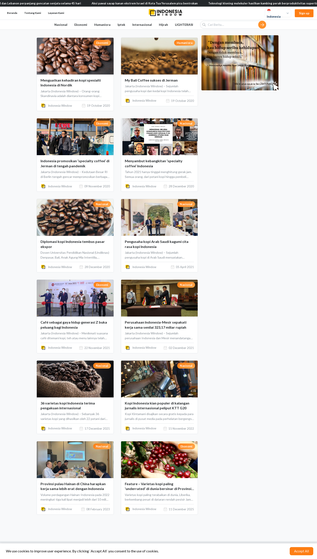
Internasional (142, 24)
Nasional (60, 24)
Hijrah (163, 24)
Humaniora (102, 24)
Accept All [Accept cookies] (301, 551)
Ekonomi (80, 24)
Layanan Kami (56, 13)
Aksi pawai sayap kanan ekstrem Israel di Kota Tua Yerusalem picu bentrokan (154, 3)
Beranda (12, 13)
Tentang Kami (32, 13)
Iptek (121, 24)
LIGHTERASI (184, 24)
